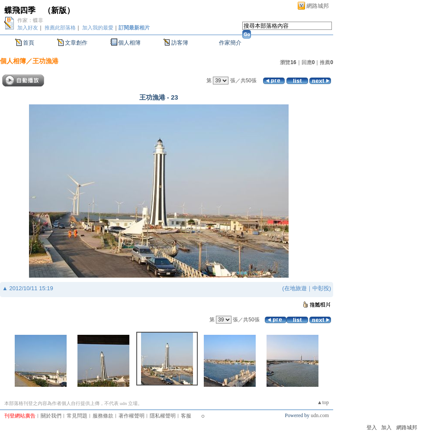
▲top (323, 402)
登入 (371, 427)
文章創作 (76, 42)
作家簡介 (230, 42)
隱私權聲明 (163, 416)
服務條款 (103, 416)
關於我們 (51, 416)
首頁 (28, 42)
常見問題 (77, 416)
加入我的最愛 (97, 28)
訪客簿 (179, 42)
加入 (386, 427)
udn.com (320, 415)
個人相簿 (129, 42)
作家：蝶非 (30, 20)
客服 (186, 416)
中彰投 (320, 288)
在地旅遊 (295, 288)
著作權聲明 (132, 416)
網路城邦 (317, 6)
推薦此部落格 (60, 28)
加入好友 (27, 28)
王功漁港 (45, 61)
